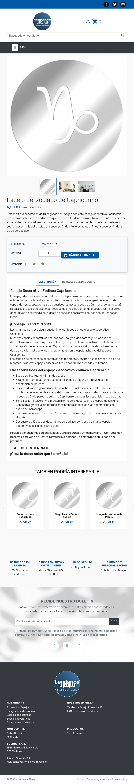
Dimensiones (17, 243)
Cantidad (15, 253)
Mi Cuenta (12, 737)
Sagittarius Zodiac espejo (67, 516)
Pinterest (42, 264)
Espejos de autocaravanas (22, 711)
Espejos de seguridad (19, 714)
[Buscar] (67, 35)
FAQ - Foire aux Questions (82, 711)
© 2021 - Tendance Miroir (21, 779)
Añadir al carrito (80, 255)
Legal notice (102, 779)
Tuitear (34, 264)
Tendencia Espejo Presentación (85, 707)
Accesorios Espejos (18, 707)
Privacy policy (119, 779)
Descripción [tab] (48, 281)
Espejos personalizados (20, 722)
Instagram (123, 4)
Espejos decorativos (18, 718)
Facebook (106, 4)
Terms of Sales (85, 779)
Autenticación (15, 733)
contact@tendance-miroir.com (30, 761)
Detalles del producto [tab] (79, 281)
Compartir (26, 264)
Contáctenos (74, 733)
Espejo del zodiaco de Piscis (108, 516)
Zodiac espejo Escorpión (25, 516)
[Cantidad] (49, 253)
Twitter (114, 4)
